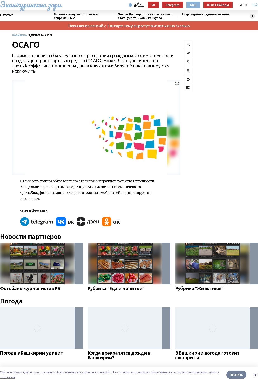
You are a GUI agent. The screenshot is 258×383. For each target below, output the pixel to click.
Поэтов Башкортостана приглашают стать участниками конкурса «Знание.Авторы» (145, 16)
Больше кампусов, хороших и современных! (76, 16)
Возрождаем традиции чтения (205, 14)
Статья (6, 15)
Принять (236, 375)
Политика (19, 35)
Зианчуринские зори (30, 4)
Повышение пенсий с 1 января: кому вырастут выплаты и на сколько (129, 25)
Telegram (172, 5)
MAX (193, 5)
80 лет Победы (218, 5)
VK (153, 5)
